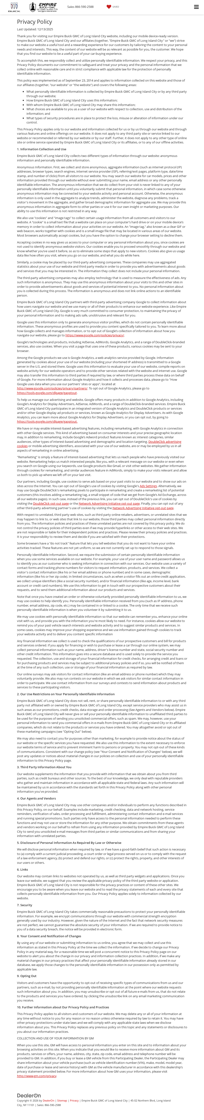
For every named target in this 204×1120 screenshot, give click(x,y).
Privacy (74, 1100)
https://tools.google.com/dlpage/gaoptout (47, 393)
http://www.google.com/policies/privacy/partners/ (52, 388)
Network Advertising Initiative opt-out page (109, 503)
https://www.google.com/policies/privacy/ (94, 335)
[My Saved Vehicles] (112, 7)
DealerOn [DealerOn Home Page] (48, 1100)
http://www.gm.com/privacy (36, 1076)
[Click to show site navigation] (196, 7)
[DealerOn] (29, 1095)
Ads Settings (148, 486)
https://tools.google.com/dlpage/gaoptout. (47, 421)
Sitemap (62, 1100)
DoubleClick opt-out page (51, 503)
